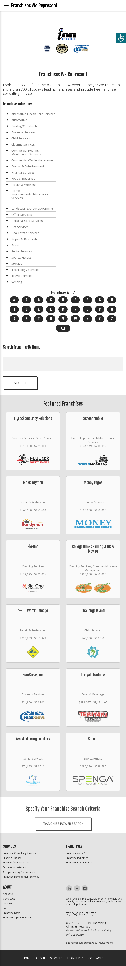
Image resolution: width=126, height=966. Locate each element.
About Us (8, 894)
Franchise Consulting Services (19, 853)
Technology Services (25, 270)
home (27, 958)
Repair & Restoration (25, 239)
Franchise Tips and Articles (18, 917)
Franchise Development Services (21, 876)
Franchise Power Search (63, 842)
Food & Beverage (23, 178)
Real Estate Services (25, 233)
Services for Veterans (14, 867)
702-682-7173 (81, 914)
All (63, 328)
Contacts (95, 958)
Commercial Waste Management (33, 160)
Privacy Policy (74, 934)
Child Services (20, 138)
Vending (16, 282)
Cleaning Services (23, 144)
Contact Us (9, 898)
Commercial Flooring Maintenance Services (26, 152)
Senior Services (21, 251)
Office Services (21, 215)
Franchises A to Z (75, 853)
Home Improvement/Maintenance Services (29, 194)
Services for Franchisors (16, 862)
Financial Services (23, 172)
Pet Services (20, 227)
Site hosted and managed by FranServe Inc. (89, 942)
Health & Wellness (23, 185)
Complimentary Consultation (19, 872)
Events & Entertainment (27, 166)
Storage (16, 263)
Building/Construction (25, 126)
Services (56, 958)
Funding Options (12, 858)
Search (20, 383)
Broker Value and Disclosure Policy (88, 930)
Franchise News (11, 913)
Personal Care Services (27, 221)
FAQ (5, 908)
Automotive (19, 120)
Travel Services (21, 276)
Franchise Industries (77, 858)
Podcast (7, 903)
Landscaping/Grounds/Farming (32, 208)
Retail (15, 245)
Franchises (75, 958)
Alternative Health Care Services (33, 114)
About (40, 958)
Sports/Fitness (21, 257)
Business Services (23, 132)
